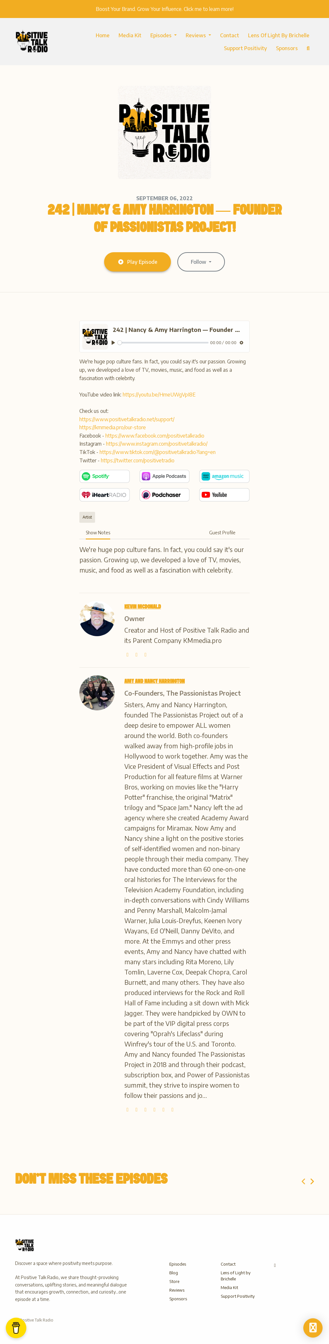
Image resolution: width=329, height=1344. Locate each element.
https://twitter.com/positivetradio (137, 460)
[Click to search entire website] (308, 48)
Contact (229, 35)
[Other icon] (276, 1265)
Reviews (196, 35)
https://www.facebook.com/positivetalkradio (154, 435)
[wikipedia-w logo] (145, 654)
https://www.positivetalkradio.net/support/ (126, 419)
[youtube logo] (155, 1109)
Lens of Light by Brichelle (278, 35)
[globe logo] (128, 654)
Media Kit (130, 35)
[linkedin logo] (172, 1109)
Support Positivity (245, 48)
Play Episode (137, 262)
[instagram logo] (146, 1109)
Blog (173, 1272)
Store (174, 1281)
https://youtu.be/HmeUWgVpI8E (159, 394)
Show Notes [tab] (98, 532)
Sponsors (287, 48)
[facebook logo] (164, 1109)
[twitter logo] (137, 654)
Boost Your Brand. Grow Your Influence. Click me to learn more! (165, 9)
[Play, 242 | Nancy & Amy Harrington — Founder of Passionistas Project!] (113, 342)
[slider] (163, 343)
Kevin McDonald (142, 607)
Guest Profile (222, 532)
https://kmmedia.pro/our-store (112, 427)
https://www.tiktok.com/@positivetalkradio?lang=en (158, 452)
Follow (199, 262)
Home (103, 35)
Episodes (161, 35)
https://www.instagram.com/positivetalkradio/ (157, 444)
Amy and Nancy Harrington (154, 681)
